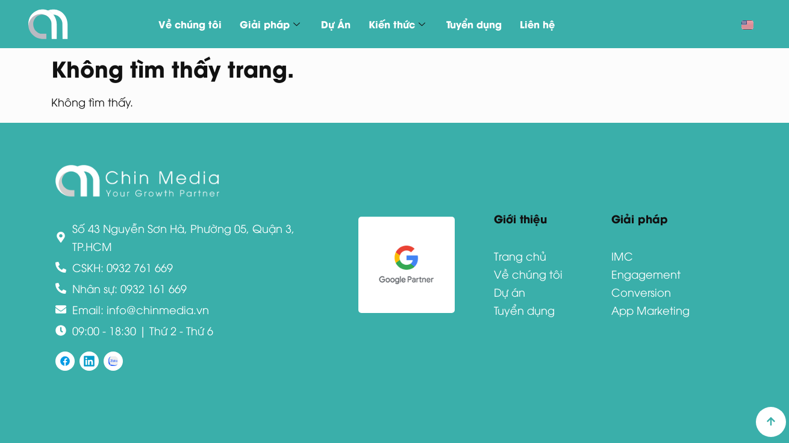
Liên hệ (537, 24)
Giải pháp (271, 24)
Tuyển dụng (474, 24)
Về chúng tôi (190, 24)
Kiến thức (398, 24)
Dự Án (336, 24)
